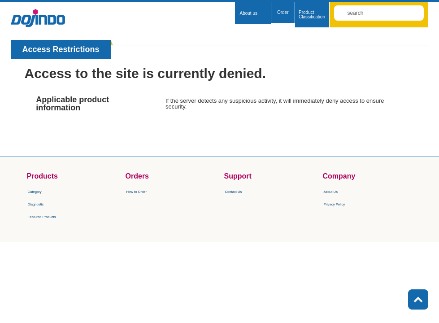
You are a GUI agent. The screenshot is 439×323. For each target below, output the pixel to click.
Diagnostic (42, 203)
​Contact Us (240, 190)
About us (248, 13)
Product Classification (312, 14)
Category (40, 190)
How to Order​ (145, 190)
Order (283, 12)
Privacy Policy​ (342, 203)
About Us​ (336, 190)
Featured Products (53, 215)
